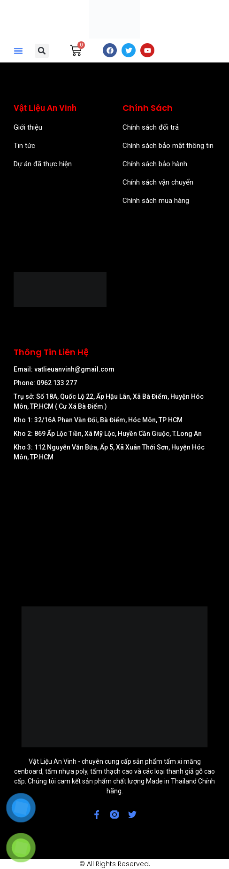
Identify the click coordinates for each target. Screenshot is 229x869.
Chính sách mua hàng (155, 200)
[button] (18, 51)
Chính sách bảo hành (154, 164)
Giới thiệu (28, 127)
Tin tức (24, 145)
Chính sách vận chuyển (157, 182)
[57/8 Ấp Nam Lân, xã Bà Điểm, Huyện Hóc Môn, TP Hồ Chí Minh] (114, 519)
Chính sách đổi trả (150, 127)
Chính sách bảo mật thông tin (168, 145)
